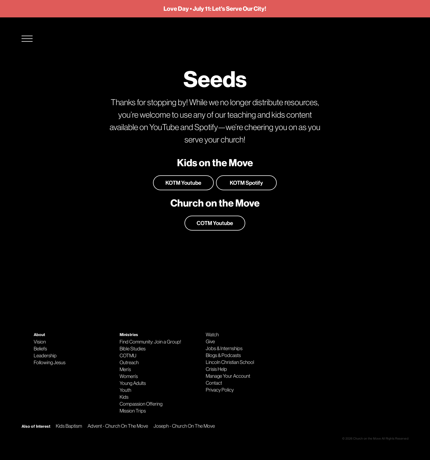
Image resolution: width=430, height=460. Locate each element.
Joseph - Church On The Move (184, 426)
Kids (124, 397)
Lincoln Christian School (230, 362)
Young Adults (133, 383)
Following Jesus (49, 362)
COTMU (128, 355)
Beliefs (40, 348)
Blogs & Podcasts (223, 355)
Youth (125, 390)
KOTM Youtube (183, 182)
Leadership (45, 355)
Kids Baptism (69, 426)
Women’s (129, 376)
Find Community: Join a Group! (150, 342)
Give (210, 341)
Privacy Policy (220, 390)
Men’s (125, 369)
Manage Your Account (228, 376)
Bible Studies (133, 348)
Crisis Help (216, 369)
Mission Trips (133, 411)
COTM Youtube (215, 223)
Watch (212, 334)
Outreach (129, 362)
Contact (214, 383)
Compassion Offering (141, 404)
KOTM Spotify (246, 182)
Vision (40, 342)
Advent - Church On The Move (118, 426)
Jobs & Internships (224, 348)
